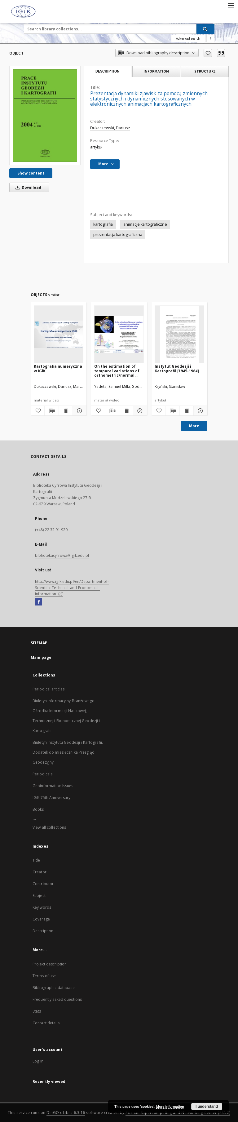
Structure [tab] (204, 71)
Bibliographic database (54, 987)
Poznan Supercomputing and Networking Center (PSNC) (178, 1112)
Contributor (43, 883)
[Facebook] (38, 602)
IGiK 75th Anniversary (52, 797)
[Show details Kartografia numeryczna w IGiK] (79, 411)
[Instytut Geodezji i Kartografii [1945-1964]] (179, 334)
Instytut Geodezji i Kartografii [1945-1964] (177, 368)
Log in (38, 1061)
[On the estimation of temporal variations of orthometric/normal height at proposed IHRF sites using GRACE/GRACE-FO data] (119, 334)
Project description (50, 964)
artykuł (96, 147)
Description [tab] (107, 71)
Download (27, 187)
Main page (41, 657)
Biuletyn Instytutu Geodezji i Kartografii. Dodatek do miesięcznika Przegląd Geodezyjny (68, 752)
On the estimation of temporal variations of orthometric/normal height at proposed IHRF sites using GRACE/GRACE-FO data (118, 371)
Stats (37, 1011)
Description (43, 931)
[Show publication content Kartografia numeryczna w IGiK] (66, 411)
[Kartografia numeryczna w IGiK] (58, 334)
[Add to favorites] (208, 53)
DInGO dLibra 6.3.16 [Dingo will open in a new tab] (65, 1112)
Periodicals (42, 774)
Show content (30, 173)
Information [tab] (156, 71)
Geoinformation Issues (53, 785)
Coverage (41, 919)
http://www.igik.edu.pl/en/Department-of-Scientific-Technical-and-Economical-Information (72, 587)
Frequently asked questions (57, 999)
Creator (39, 872)
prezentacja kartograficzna (117, 234)
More (194, 425)
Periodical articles (48, 689)
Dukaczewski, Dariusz (110, 128)
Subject (39, 895)
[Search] (205, 29)
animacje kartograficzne (145, 224)
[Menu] (230, 5)
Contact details (46, 1023)
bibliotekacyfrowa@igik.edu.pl (62, 555)
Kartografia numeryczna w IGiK (58, 368)
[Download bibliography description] (51, 411)
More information (170, 1106)
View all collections (49, 827)
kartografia (103, 224)
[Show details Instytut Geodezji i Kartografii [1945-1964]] (199, 411)
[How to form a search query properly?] (210, 38)
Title (36, 860)
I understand (207, 1106)
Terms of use (44, 975)
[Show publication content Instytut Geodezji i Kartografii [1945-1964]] (186, 411)
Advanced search (188, 38)
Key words (42, 907)
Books (38, 809)
